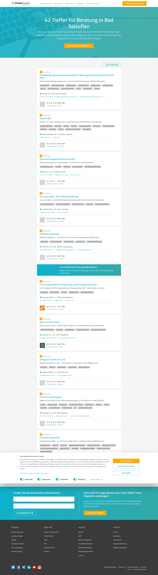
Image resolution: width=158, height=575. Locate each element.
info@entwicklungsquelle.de (64, 250)
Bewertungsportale (76, 540)
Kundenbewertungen (77, 544)
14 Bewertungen (51, 309)
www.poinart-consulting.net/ (80, 416)
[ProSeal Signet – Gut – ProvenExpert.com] (138, 536)
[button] (45, 3)
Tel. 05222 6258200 (46, 416)
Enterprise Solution (17, 544)
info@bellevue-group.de (48, 460)
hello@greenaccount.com (48, 338)
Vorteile (13, 540)
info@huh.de (58, 300)
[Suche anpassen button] (112, 64)
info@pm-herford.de (61, 175)
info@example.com (61, 416)
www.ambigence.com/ (65, 375)
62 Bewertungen (51, 184)
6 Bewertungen (51, 425)
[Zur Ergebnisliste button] (25, 513)
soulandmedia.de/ (63, 212)
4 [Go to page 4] (111, 477)
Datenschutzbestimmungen (38, 565)
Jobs (41, 544)
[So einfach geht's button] (95, 513)
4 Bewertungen (51, 347)
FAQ (71, 536)
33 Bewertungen (51, 146)
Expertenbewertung (107, 544)
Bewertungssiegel (17, 532)
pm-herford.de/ (76, 175)
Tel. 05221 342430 (46, 175)
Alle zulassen (126, 552)
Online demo (105, 540)
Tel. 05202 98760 (45, 300)
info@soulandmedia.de (47, 212)
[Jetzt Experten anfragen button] (79, 45)
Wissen (72, 532)
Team (41, 540)
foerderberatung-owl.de (65, 460)
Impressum (24, 565)
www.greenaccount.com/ (67, 338)
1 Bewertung (50, 106)
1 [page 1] (99, 477)
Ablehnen (126, 564)
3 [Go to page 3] (107, 477)
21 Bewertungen (51, 259)
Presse (103, 532)
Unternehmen (44, 536)
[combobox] (43, 499)
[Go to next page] (120, 477)
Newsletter (104, 536)
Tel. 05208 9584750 (46, 250)
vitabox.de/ (56, 137)
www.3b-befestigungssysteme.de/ (91, 97)
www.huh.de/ (69, 300)
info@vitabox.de (45, 137)
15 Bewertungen (51, 221)
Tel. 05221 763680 (46, 97)
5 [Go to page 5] (115, 477)
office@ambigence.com (47, 375)
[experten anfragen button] (134, 3)
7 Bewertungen (51, 469)
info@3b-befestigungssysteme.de (66, 97)
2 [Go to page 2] (103, 477)
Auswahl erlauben (126, 557)
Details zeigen (95, 571)
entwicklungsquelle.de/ (84, 250)
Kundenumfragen (17, 536)
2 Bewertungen (51, 384)
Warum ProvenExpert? (47, 532)
